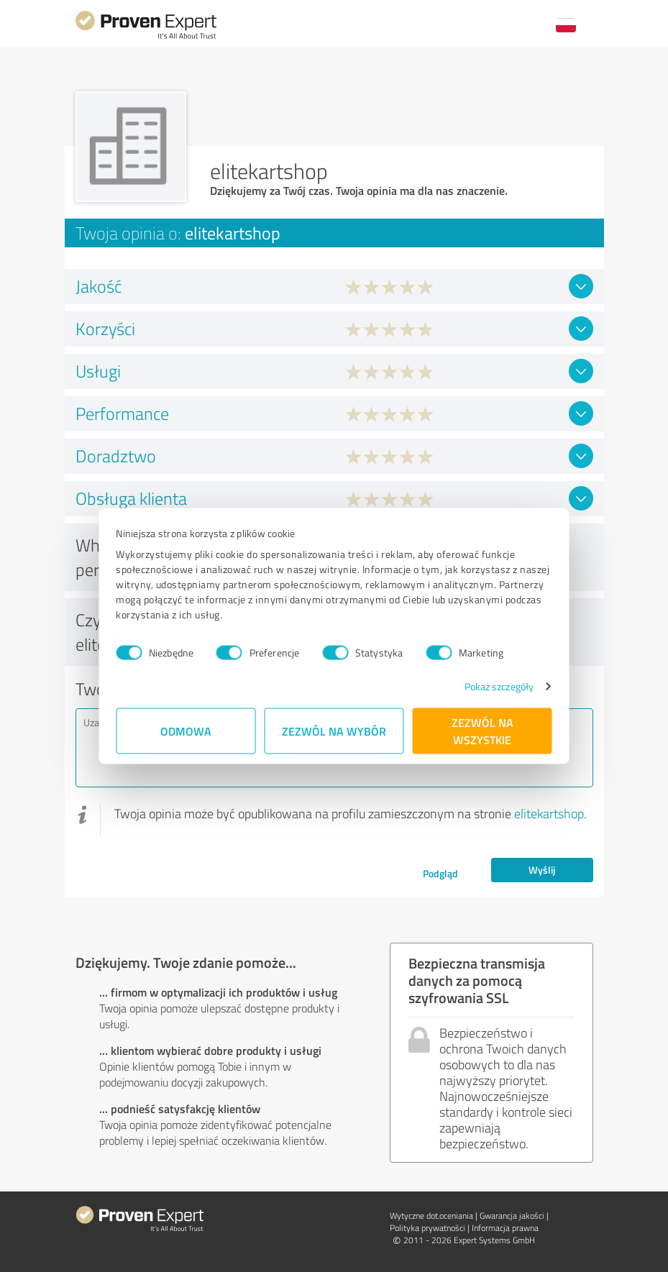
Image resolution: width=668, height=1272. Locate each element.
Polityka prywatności (427, 1228)
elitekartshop (549, 813)
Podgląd (440, 873)
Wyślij (542, 870)
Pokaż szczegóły (499, 686)
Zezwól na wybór (334, 731)
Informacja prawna (505, 1228)
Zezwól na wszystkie (482, 731)
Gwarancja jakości (512, 1215)
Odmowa (185, 731)
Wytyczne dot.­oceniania (431, 1215)
